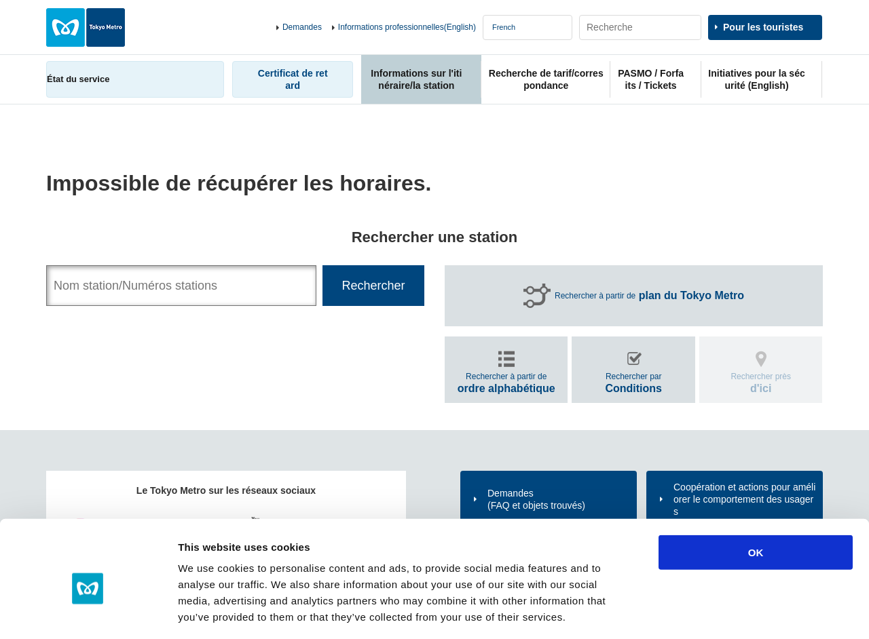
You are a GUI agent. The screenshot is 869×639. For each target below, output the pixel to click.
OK (756, 493)
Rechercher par (633, 383)
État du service (78, 79)
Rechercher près (761, 383)
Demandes (302, 27)
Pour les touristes (763, 27)
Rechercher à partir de (649, 296)
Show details (712, 612)
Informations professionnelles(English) (407, 27)
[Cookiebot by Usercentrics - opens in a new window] (88, 612)
